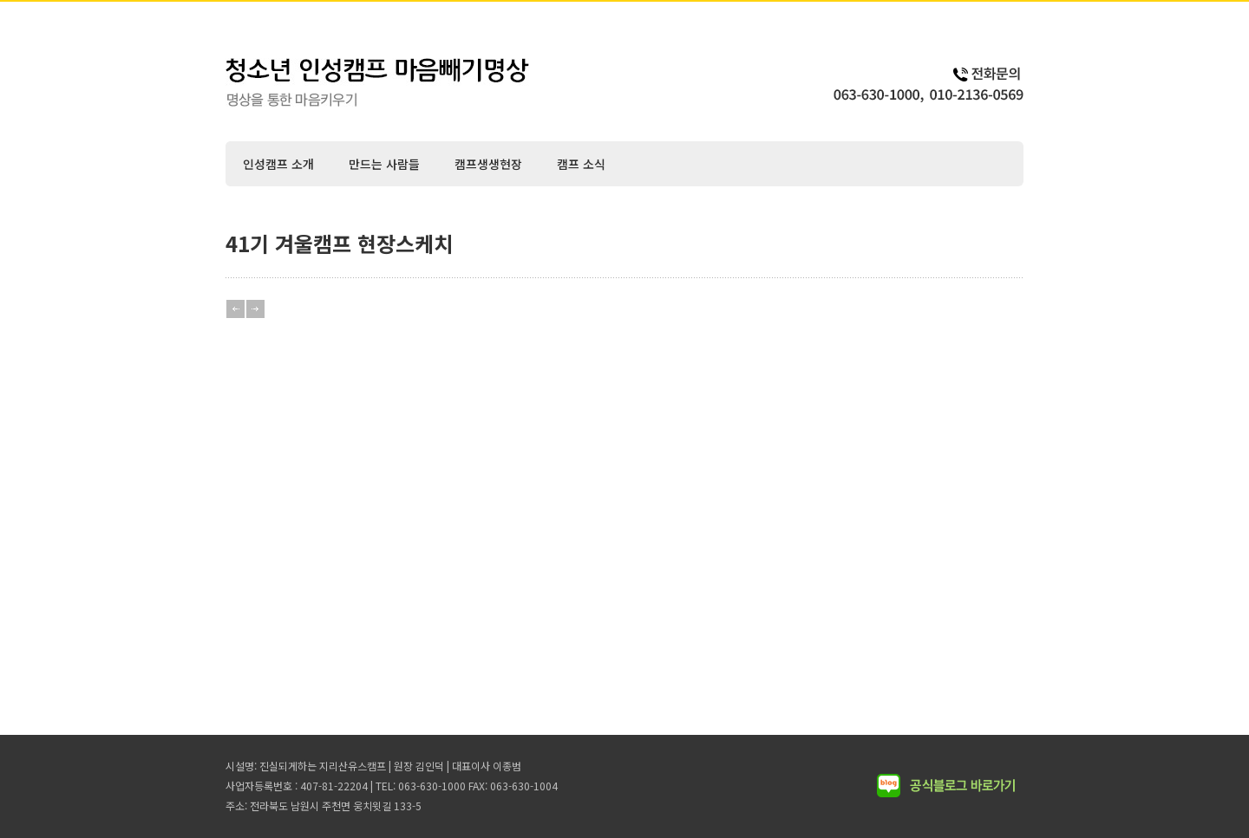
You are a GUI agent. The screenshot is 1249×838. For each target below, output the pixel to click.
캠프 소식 (581, 163)
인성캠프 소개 (278, 163)
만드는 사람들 (384, 163)
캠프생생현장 (488, 163)
